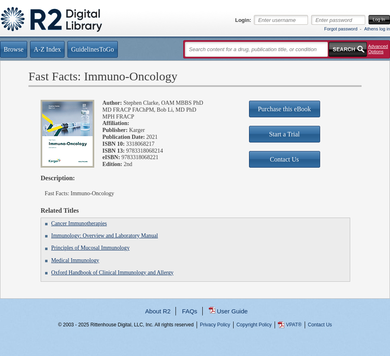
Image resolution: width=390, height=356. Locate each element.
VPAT (293, 325)
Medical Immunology (75, 260)
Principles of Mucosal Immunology (90, 248)
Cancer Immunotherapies (79, 223)
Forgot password (341, 28)
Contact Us (320, 325)
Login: (243, 20)
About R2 (158, 311)
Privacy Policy (215, 325)
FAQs (189, 311)
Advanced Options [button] (378, 49)
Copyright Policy (254, 325)
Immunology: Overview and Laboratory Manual (104, 236)
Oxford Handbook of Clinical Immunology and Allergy (112, 273)
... (195, 354)
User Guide (232, 311)
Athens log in (377, 28)
